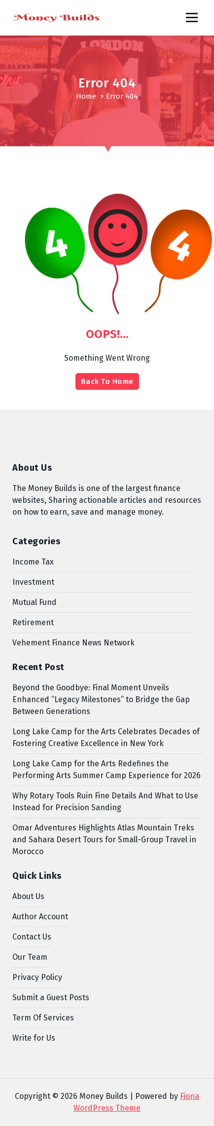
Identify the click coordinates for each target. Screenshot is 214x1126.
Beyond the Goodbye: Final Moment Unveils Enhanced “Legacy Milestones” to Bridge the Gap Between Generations (101, 699)
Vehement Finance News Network (73, 642)
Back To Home (107, 381)
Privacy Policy (37, 977)
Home (86, 96)
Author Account (40, 916)
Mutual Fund (34, 602)
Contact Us (31, 936)
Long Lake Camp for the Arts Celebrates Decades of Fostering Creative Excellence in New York (106, 737)
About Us (28, 896)
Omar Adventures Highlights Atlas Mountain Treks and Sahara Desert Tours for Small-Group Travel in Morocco (104, 839)
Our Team (29, 957)
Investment (33, 582)
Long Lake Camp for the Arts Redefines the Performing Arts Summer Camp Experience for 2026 (106, 769)
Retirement (33, 622)
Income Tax (33, 561)
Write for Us (33, 1038)
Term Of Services (43, 1017)
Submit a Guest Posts (50, 997)
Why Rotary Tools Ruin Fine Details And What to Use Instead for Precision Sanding (105, 801)
